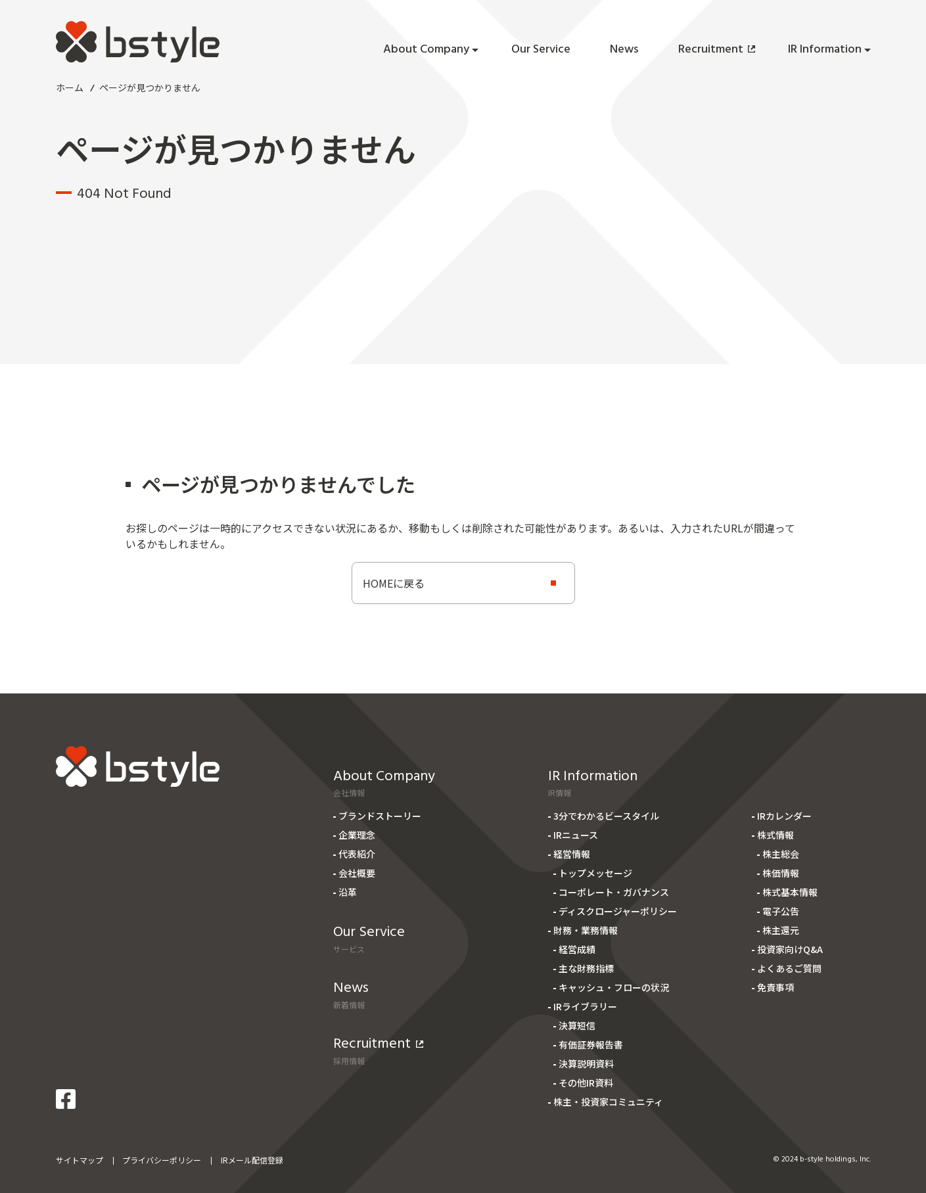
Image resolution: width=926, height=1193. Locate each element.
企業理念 (356, 834)
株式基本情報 (790, 892)
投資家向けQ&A (790, 949)
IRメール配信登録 (252, 1159)
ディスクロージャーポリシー (618, 911)
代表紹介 (356, 853)
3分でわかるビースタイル (606, 815)
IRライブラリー (585, 1006)
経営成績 (577, 949)
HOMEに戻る (394, 583)
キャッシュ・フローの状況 (614, 987)
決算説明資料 (586, 1063)
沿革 (347, 892)
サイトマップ (79, 1159)
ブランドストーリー (379, 815)
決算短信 (577, 1025)
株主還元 (780, 930)
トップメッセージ (595, 872)
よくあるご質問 (789, 968)
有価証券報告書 (591, 1044)
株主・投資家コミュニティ (608, 1101)
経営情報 (571, 853)
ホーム (69, 87)
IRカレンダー (784, 815)
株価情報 (780, 872)
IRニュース (575, 834)
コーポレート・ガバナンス (614, 892)
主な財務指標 (586, 968)
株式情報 (775, 834)
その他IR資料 (586, 1082)
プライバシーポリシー (161, 1159)
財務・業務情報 (585, 930)
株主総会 (780, 853)
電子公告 (780, 911)
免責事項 (775, 987)
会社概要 (356, 872)
